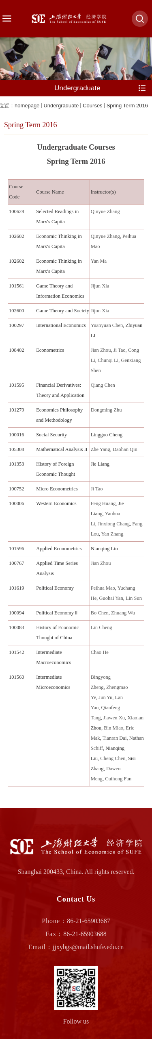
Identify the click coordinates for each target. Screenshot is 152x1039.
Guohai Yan (111, 598)
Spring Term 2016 (127, 105)
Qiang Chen (103, 385)
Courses (92, 105)
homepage (27, 105)
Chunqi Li (108, 360)
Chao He (100, 652)
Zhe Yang (100, 449)
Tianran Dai (115, 738)
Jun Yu (105, 697)
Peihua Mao (103, 588)
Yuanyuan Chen (107, 325)
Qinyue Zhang (105, 211)
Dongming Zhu (106, 410)
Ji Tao (119, 350)
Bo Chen (100, 613)
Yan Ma (99, 261)
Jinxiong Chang (114, 524)
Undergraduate (61, 105)
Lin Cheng (101, 627)
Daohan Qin (125, 449)
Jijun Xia (100, 286)
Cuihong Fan (118, 779)
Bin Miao (113, 728)
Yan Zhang (112, 534)
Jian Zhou (101, 350)
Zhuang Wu (123, 613)
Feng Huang (103, 503)
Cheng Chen (112, 758)
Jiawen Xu (114, 718)
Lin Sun (134, 598)
